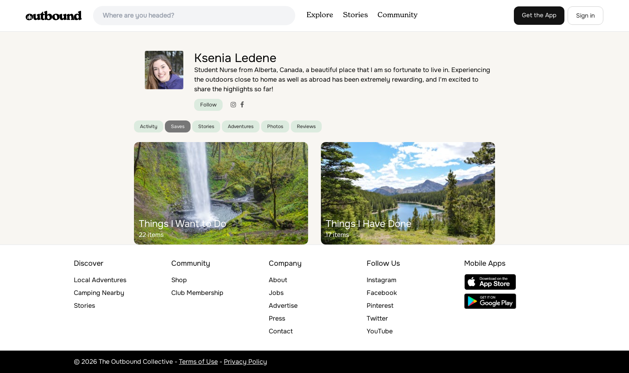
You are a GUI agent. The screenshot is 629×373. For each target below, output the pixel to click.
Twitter (377, 318)
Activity (148, 126)
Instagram (381, 280)
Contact (281, 331)
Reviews (306, 126)
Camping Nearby (99, 293)
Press (277, 318)
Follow (208, 104)
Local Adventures (100, 280)
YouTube (380, 331)
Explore (319, 15)
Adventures (241, 126)
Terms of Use (198, 361)
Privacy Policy (245, 361)
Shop (179, 280)
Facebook (382, 293)
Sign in (585, 16)
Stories (355, 15)
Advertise (283, 305)
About (278, 280)
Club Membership (197, 293)
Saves (178, 126)
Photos (275, 126)
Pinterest (380, 305)
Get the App (539, 15)
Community (397, 15)
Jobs (276, 293)
